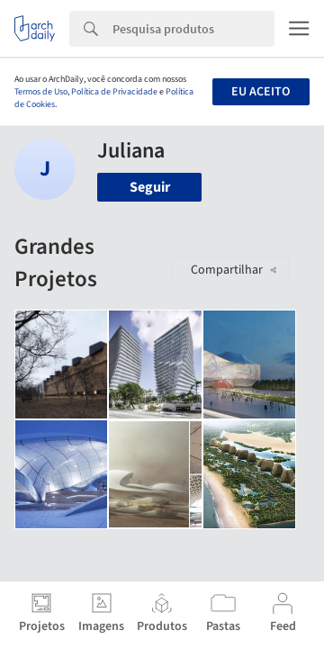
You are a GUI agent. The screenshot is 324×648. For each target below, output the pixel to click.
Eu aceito (260, 92)
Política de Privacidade (114, 92)
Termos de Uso (41, 92)
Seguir (150, 187)
